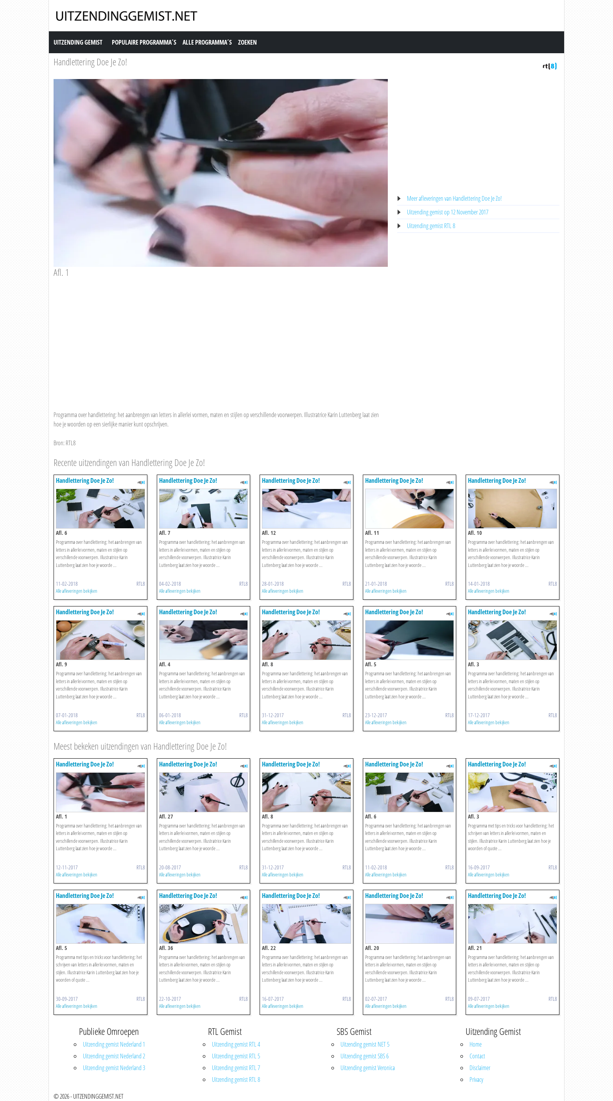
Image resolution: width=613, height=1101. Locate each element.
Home (476, 1044)
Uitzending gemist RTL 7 (236, 1067)
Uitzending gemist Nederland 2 (114, 1056)
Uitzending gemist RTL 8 (431, 225)
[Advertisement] (221, 336)
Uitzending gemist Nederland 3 (114, 1067)
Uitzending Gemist (78, 42)
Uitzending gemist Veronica (368, 1067)
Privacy (476, 1079)
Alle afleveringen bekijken (76, 590)
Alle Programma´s (207, 42)
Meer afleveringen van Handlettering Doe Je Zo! (454, 198)
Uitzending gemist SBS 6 (365, 1056)
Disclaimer (480, 1067)
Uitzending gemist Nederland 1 (114, 1044)
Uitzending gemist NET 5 (365, 1044)
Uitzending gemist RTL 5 (236, 1056)
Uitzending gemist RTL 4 (236, 1044)
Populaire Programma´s (144, 42)
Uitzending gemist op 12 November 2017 (447, 212)
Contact (477, 1056)
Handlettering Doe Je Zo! (90, 61)
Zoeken (247, 42)
